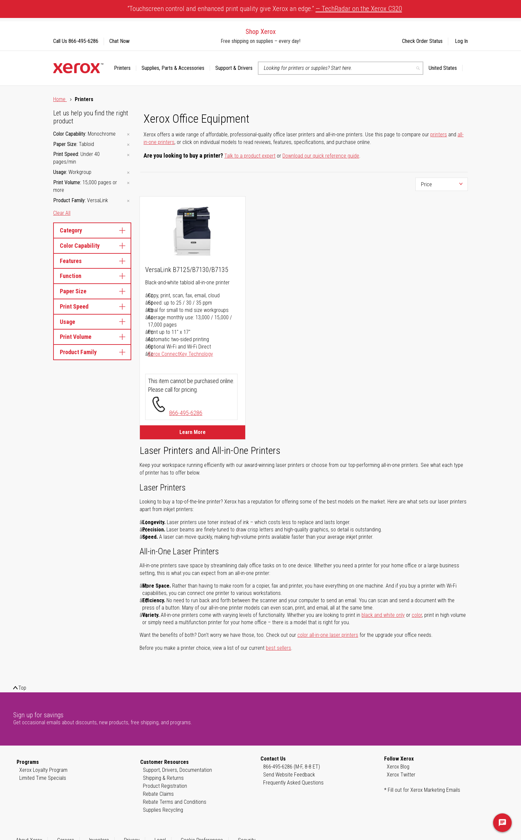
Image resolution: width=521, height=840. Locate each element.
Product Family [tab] (92, 352)
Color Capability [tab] (92, 245)
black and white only (383, 615)
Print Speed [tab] (92, 306)
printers (438, 134)
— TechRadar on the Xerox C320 (359, 9)
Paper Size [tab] (92, 291)
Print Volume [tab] (92, 336)
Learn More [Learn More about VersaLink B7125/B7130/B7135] (192, 432)
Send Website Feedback (289, 774)
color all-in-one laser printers (327, 635)
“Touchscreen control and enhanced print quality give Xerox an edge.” (265, 9)
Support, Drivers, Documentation (177, 770)
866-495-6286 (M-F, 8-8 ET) (291, 767)
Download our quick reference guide (320, 156)
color (417, 615)
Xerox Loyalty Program (43, 770)
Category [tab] (92, 230)
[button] (446, 68)
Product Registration (165, 786)
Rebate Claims (158, 794)
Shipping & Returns (163, 778)
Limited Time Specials (42, 778)
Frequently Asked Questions (293, 782)
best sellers (278, 648)
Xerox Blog (398, 767)
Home (60, 99)
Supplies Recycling (163, 810)
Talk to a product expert (249, 156)
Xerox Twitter (401, 774)
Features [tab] (92, 260)
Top (22, 688)
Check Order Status (422, 41)
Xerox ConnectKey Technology (180, 354)
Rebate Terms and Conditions (174, 802)
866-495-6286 (185, 412)
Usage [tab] (92, 321)
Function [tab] (92, 275)
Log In (461, 41)
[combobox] (340, 68)
